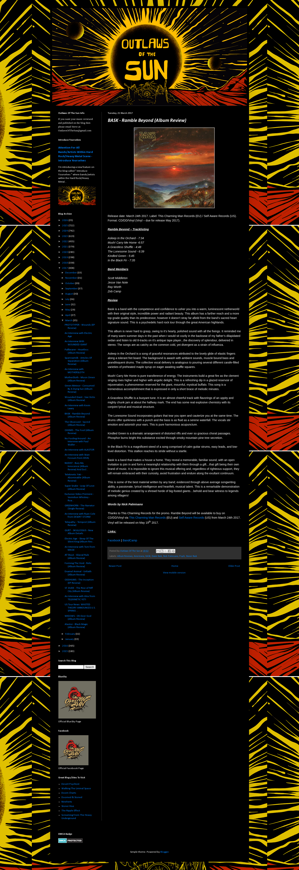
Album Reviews (125, 556)
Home (174, 566)
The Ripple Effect (70, 810)
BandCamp (130, 540)
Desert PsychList (70, 784)
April (68, 315)
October (70, 283)
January (69, 639)
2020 (65, 252)
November (71, 278)
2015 (65, 651)
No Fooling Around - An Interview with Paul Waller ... (78, 441)
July (67, 299)
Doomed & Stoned (71, 797)
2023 (65, 236)
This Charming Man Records (147, 517)
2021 (65, 246)
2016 (65, 646)
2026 (65, 220)
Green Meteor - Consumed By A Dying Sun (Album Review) (79, 388)
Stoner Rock (191, 556)
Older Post (234, 566)
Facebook (114, 540)
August (69, 294)
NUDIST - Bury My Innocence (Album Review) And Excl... (76, 466)
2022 (65, 241)
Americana (139, 556)
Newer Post (115, 566)
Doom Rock (157, 556)
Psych (182, 556)
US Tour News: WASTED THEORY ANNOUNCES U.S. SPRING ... (80, 607)
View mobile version (174, 572)
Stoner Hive (67, 806)
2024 (65, 230)
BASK (148, 556)
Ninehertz (66, 801)
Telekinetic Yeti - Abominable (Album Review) (77, 477)
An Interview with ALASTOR (79, 449)
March (69, 320)
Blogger (164, 852)
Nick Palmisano (170, 556)
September (71, 288)
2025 (65, 225)
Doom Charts (68, 793)
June (68, 304)
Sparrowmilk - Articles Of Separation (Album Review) (78, 361)
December (71, 272)
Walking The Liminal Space (76, 788)
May (68, 309)
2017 (65, 268)
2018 (65, 263)
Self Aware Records (191, 517)
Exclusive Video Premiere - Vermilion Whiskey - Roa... (79, 497)
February (70, 634)
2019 (65, 257)
